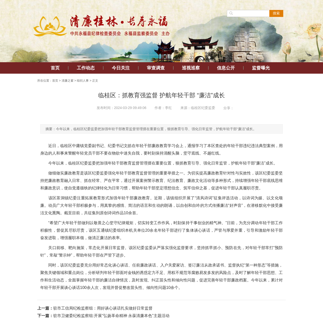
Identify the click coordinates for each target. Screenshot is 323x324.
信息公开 (226, 67)
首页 (55, 67)
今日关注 (121, 67)
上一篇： (45, 308)
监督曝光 (261, 67)
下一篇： (45, 316)
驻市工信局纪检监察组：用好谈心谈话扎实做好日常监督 (103, 308)
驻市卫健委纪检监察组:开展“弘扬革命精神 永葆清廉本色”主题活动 (111, 316)
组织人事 (83, 80)
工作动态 (86, 67)
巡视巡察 (191, 67)
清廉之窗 (68, 80)
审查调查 (156, 67)
